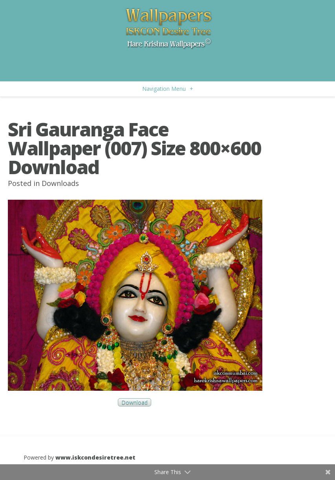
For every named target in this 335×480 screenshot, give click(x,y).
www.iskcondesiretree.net (95, 457)
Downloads (60, 183)
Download (134, 402)
